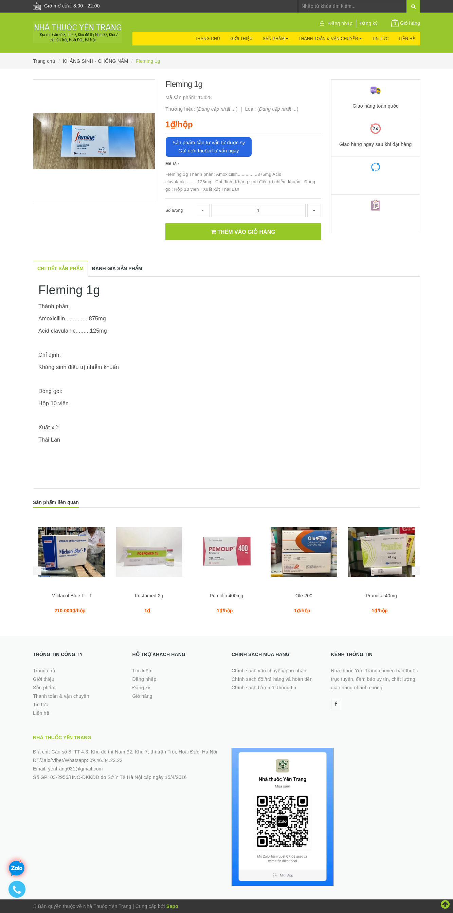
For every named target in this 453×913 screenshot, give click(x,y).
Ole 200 (303, 595)
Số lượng (174, 210)
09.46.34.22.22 (106, 760)
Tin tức (380, 38)
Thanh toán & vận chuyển (330, 38)
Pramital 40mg (381, 595)
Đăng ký (369, 23)
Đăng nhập (340, 23)
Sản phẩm (275, 38)
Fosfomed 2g (149, 595)
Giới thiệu (241, 38)
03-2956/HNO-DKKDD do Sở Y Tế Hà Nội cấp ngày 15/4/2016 (118, 777)
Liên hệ (407, 38)
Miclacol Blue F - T (72, 595)
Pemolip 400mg (226, 595)
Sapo (172, 906)
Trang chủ (207, 38)
